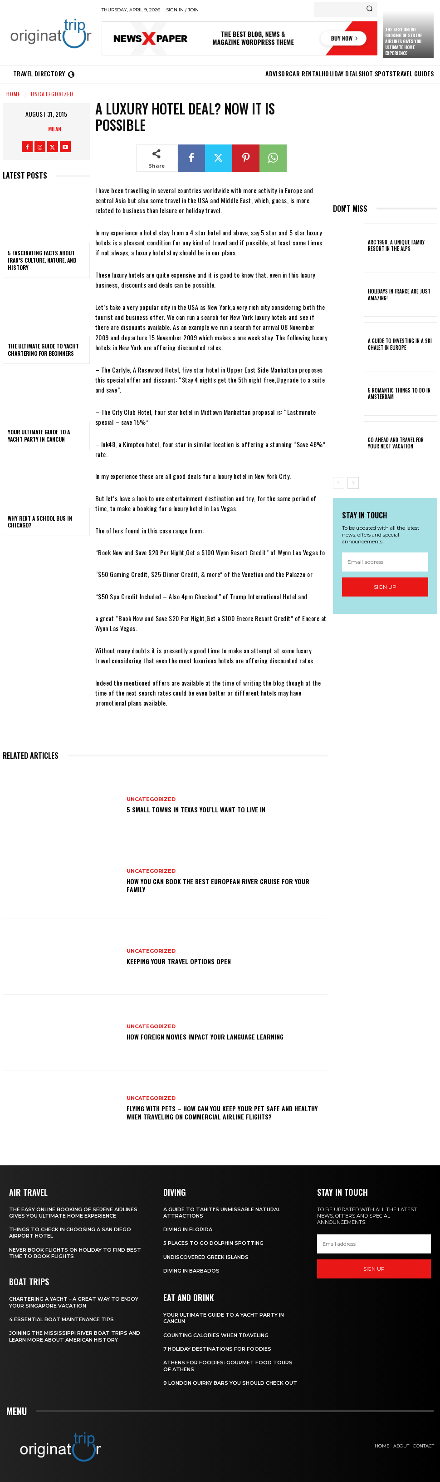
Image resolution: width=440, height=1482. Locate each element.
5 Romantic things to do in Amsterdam (399, 393)
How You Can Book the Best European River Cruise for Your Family (218, 885)
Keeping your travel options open (179, 961)
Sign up (385, 586)
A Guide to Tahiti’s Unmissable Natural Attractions (221, 1212)
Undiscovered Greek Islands (206, 1257)
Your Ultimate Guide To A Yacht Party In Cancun (39, 435)
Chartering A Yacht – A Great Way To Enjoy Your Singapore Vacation (74, 1302)
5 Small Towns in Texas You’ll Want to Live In (196, 809)
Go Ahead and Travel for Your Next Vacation (402, 443)
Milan (54, 129)
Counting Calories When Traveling (216, 1335)
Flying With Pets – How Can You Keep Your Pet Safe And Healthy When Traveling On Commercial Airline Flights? (222, 1112)
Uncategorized (52, 94)
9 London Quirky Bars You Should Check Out (230, 1383)
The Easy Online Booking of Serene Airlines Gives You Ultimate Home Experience (403, 41)
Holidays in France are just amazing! (399, 294)
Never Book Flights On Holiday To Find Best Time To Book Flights (75, 1253)
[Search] (369, 9)
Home (13, 94)
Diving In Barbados (191, 1271)
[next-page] (353, 483)
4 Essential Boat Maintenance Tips (61, 1319)
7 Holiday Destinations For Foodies (217, 1349)
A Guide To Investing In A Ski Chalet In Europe (399, 344)
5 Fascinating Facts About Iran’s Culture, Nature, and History (42, 260)
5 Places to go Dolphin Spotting (213, 1243)
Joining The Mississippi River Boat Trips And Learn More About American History (74, 1336)
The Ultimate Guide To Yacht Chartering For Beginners (43, 349)
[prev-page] (338, 483)
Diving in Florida (187, 1229)
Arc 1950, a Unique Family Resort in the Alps (396, 245)
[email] (385, 562)
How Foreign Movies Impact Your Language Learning (205, 1036)
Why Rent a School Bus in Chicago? (40, 521)
